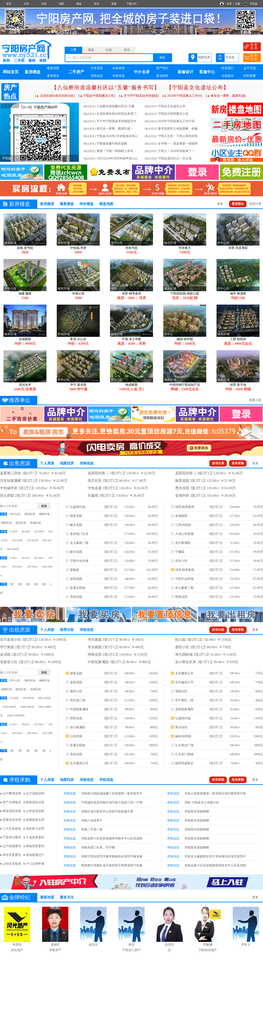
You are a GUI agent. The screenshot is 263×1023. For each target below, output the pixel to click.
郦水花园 (76, 525)
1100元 (153, 682)
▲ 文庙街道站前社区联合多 (55, 95)
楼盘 (79, 3)
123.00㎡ (130, 596)
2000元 (258, 736)
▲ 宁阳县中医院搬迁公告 (97, 95)
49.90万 (153, 516)
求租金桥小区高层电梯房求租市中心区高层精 (215, 865)
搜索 (162, 57)
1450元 (153, 673)
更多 (220, 203)
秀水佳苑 (181, 727)
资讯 (96, 3)
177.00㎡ (130, 587)
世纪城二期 (77, 700)
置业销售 (162, 75)
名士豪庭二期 (79, 543)
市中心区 (15, 514)
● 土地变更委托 (33, 837)
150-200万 (32, 540)
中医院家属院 (79, 709)
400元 (259, 700)
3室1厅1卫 (110, 727)
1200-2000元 (9, 706)
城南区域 (44, 514)
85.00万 (258, 578)
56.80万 (153, 543)
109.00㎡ (130, 763)
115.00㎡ (235, 551)
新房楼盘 (33, 72)
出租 (43, 3)
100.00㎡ (130, 673)
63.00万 (258, 516)
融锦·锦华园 (183, 736)
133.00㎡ (235, 578)
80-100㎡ (39, 557)
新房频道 (47, 204)
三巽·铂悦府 (183, 525)
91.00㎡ (235, 543)
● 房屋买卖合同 (10, 819)
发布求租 (238, 629)
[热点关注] (89, 106)
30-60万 (25, 531)
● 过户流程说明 (33, 793)
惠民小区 (76, 691)
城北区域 (21, 522)
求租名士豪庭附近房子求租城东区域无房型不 (215, 856)
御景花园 (76, 516)
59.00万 (153, 560)
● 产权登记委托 (10, 837)
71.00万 (258, 569)
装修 (114, 3)
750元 (154, 691)
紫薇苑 (74, 569)
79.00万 (258, 507)
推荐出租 (67, 630)
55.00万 (153, 551)
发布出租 (218, 629)
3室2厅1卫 (110, 507)
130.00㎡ (130, 516)
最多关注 (67, 897)
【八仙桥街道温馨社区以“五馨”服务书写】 (106, 87)
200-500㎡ (32, 566)
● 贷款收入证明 (33, 828)
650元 (259, 709)
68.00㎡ (130, 691)
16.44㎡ (235, 718)
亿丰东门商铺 (184, 754)
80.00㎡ (130, 709)
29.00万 (258, 543)
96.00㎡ (235, 727)
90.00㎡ (130, 727)
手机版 (254, 3)
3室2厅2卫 (110, 516)
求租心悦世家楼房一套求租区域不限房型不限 (215, 793)
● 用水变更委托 (10, 855)
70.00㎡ (235, 763)
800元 (154, 709)
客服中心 (207, 72)
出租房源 (118, 68)
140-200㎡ (17, 566)
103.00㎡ (235, 534)
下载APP (131, 3)
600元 (259, 691)
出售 (26, 3)
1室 (12, 584)
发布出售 (218, 463)
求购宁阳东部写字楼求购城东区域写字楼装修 (111, 856)
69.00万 (153, 578)
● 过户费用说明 (10, 793)
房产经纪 (162, 68)
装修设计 (185, 72)
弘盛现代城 (77, 507)
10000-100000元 (16, 715)
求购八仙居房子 (92, 820)
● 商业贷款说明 (10, 811)
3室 (28, 584)
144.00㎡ (130, 525)
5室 (44, 584)
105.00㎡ (130, 754)
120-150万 (17, 540)
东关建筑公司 (79, 763)
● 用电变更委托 (33, 846)
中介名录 (142, 72)
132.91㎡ (235, 736)
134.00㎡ (235, 507)
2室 (20, 584)
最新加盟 (47, 897)
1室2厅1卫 (216, 763)
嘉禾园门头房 (79, 534)
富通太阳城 (77, 587)
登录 (229, 3)
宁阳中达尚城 (79, 560)
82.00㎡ (235, 709)
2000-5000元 (27, 706)
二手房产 (76, 72)
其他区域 (35, 522)
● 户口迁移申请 (33, 863)
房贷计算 (255, 203)
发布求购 (238, 463)
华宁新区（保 (184, 700)
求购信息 (97, 75)
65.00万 (258, 587)
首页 (8, 3)
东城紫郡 (181, 516)
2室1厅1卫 (216, 700)
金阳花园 (76, 578)
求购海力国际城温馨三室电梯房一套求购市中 (111, 793)
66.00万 (153, 587)
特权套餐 (249, 75)
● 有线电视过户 (33, 855)
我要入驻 (255, 400)
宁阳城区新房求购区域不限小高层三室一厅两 (111, 802)
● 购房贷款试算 (33, 802)
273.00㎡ (130, 534)
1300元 (153, 736)
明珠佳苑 (181, 596)
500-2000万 (13, 549)
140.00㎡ (130, 578)
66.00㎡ (235, 700)
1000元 (153, 745)
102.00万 (152, 569)
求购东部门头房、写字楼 (98, 847)
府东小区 (181, 560)
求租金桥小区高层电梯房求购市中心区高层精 (111, 838)
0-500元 (14, 698)
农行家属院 (182, 543)
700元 (154, 754)
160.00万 (152, 534)
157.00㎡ (130, 569)
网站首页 (11, 72)
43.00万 (258, 534)
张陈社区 (181, 691)
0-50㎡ (13, 557)
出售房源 (97, 68)
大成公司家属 (184, 534)
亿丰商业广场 (184, 745)
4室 (36, 584)
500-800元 (28, 698)
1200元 (153, 700)
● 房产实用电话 (10, 802)
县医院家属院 (184, 709)
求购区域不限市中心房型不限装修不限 (107, 811)
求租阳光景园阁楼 (197, 811)
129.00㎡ (130, 543)
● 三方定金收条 (10, 828)
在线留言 (228, 75)
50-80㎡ (25, 557)
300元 (259, 763)
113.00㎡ (130, 700)
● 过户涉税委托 (10, 846)
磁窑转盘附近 (184, 763)
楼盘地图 (53, 68)
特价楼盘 (87, 204)
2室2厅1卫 (110, 673)
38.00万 (153, 596)
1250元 (153, 718)
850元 (259, 727)
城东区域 (30, 514)
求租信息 (118, 75)
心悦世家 (76, 736)
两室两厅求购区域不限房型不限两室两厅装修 (111, 865)
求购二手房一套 (92, 829)
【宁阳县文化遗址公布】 (197, 87)
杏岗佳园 (76, 596)
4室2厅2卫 (110, 569)
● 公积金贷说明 (33, 811)
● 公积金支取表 (10, 863)
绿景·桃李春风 (184, 507)
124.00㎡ (130, 560)
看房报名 (53, 75)
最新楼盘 (67, 204)
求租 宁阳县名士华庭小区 (202, 802)
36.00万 (153, 507)
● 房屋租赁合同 (33, 819)
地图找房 (204, 57)
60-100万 (39, 531)
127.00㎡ (235, 516)
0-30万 (13, 531)
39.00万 (258, 551)
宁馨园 (179, 551)
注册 (237, 3)
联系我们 (228, 68)
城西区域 (6, 522)
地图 (61, 3)
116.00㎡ (130, 507)
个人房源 (47, 463)
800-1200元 (44, 698)
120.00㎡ (235, 691)
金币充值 (249, 68)
